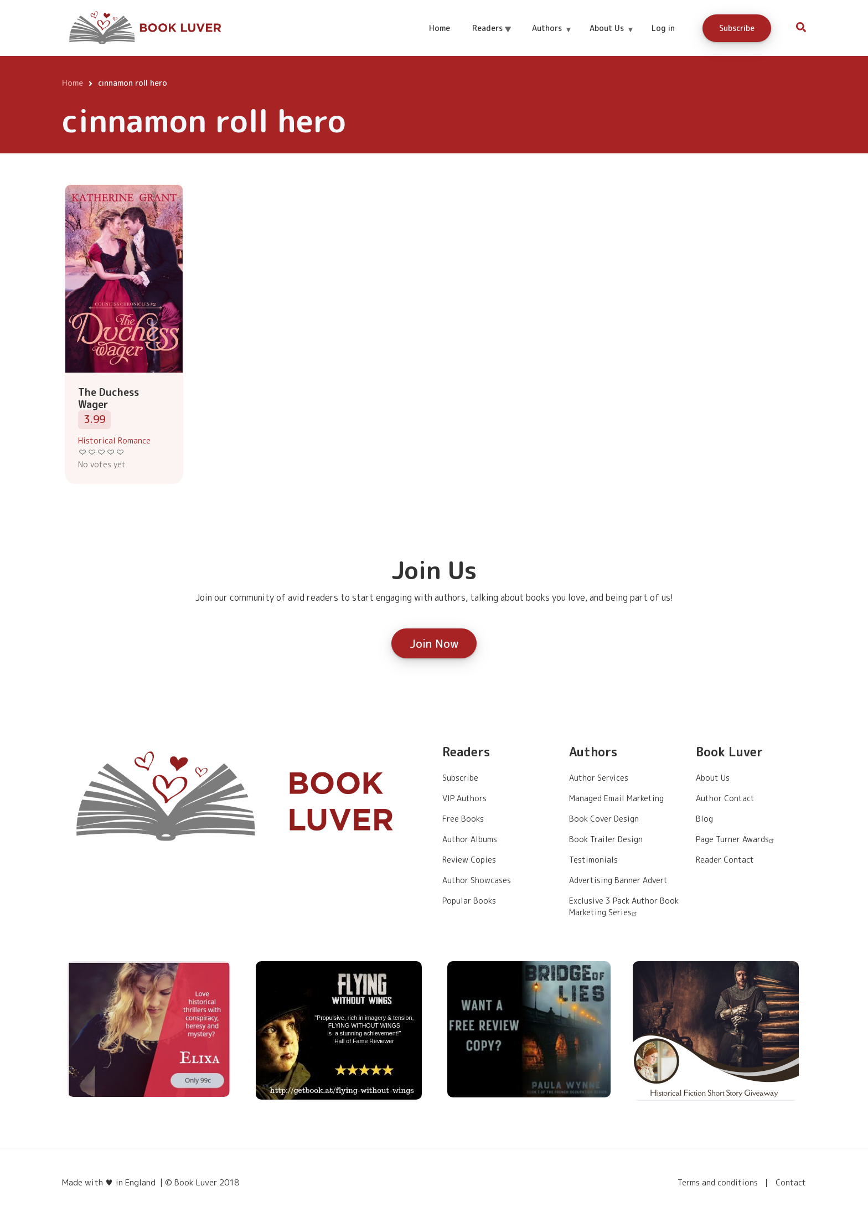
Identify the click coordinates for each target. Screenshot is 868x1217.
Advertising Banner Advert (618, 880)
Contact (791, 1183)
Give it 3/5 (101, 452)
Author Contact (725, 798)
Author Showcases (476, 880)
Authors (551, 38)
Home (439, 28)
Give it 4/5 (111, 452)
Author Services (598, 777)
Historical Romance (114, 440)
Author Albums (469, 839)
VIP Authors (464, 798)
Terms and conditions (718, 1183)
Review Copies (469, 859)
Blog (704, 818)
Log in (663, 28)
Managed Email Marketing (616, 798)
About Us (611, 38)
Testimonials (593, 859)
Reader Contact (725, 859)
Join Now (434, 643)
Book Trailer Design (606, 839)
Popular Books (469, 900)
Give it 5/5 (120, 452)
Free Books (463, 818)
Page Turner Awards (736, 839)
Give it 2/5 (92, 452)
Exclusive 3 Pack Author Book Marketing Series (624, 906)
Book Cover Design (604, 818)
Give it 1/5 (82, 452)
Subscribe (737, 28)
